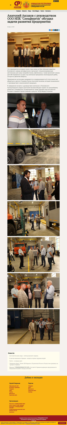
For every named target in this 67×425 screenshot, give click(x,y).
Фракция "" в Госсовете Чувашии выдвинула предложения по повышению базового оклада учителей (32, 368)
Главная (18, 11)
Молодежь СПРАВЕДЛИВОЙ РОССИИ (16, 407)
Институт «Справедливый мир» (17, 403)
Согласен (62, 423)
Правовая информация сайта (33, 423)
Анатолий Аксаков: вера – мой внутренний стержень (23, 356)
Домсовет (11, 412)
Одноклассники (13, 395)
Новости (24, 11)
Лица (29, 11)
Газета (42, 11)
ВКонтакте (12, 393)
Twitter (11, 392)
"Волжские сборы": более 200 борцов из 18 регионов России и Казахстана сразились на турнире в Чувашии (33, 364)
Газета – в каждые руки (15, 361)
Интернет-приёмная (14, 387)
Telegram (11, 389)
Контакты (48, 11)
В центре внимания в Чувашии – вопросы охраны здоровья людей (27, 358)
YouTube (30, 392)
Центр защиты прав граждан (16, 405)
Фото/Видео (35, 11)
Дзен (10, 390)
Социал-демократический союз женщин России (17, 410)
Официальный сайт (14, 386)
